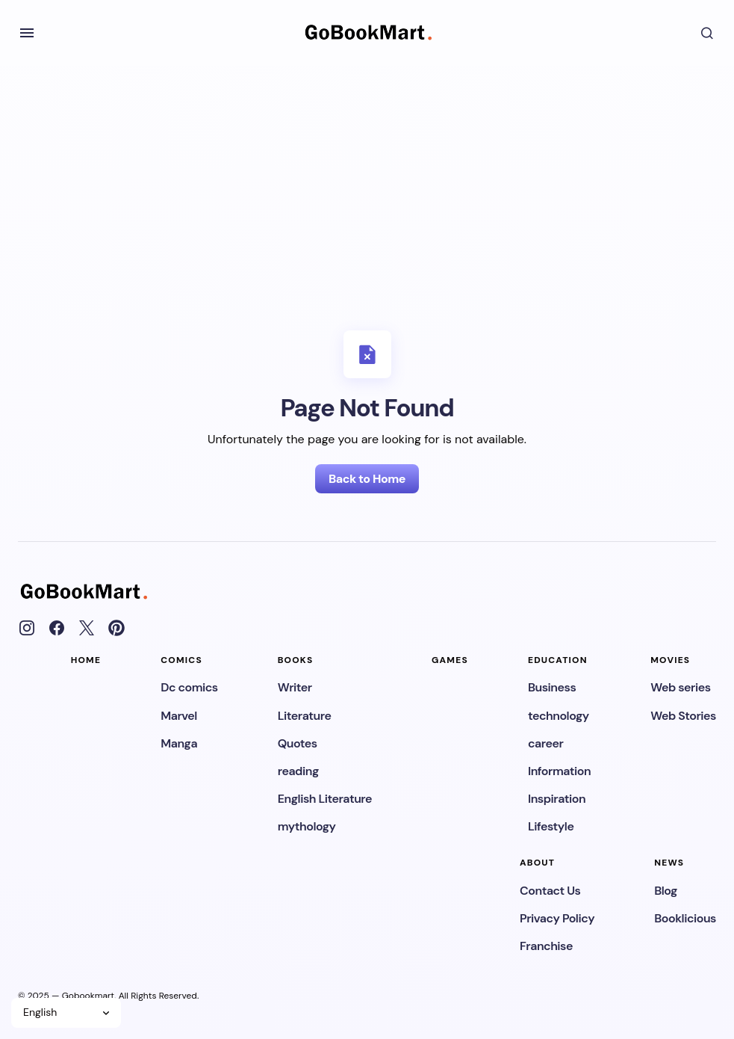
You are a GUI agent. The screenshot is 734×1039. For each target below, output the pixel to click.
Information (559, 771)
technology (558, 716)
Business (552, 687)
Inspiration (556, 799)
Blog (665, 890)
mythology (307, 826)
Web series (680, 687)
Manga (179, 743)
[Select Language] (66, 1013)
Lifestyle (550, 826)
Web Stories (683, 716)
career (545, 743)
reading (298, 771)
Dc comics (189, 687)
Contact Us (550, 890)
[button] (27, 33)
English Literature (325, 799)
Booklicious (685, 918)
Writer (295, 687)
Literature (305, 716)
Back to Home (367, 479)
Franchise (546, 946)
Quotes (297, 743)
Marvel (179, 716)
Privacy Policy (557, 918)
